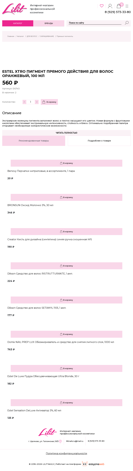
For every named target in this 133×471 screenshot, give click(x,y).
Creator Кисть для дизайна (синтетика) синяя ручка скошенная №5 (49, 239)
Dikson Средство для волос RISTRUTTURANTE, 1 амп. (40, 273)
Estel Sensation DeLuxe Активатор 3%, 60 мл (34, 410)
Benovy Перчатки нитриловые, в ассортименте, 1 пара (41, 171)
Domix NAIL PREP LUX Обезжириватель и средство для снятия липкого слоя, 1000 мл (60, 342)
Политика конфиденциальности (66, 453)
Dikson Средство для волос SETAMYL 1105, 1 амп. (36, 307)
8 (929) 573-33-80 (96, 441)
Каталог (17, 23)
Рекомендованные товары (34, 140)
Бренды (49, 23)
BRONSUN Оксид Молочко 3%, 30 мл (30, 205)
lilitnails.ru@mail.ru (74, 441)
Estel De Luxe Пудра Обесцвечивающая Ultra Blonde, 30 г (43, 376)
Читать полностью (66, 133)
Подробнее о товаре (99, 140)
